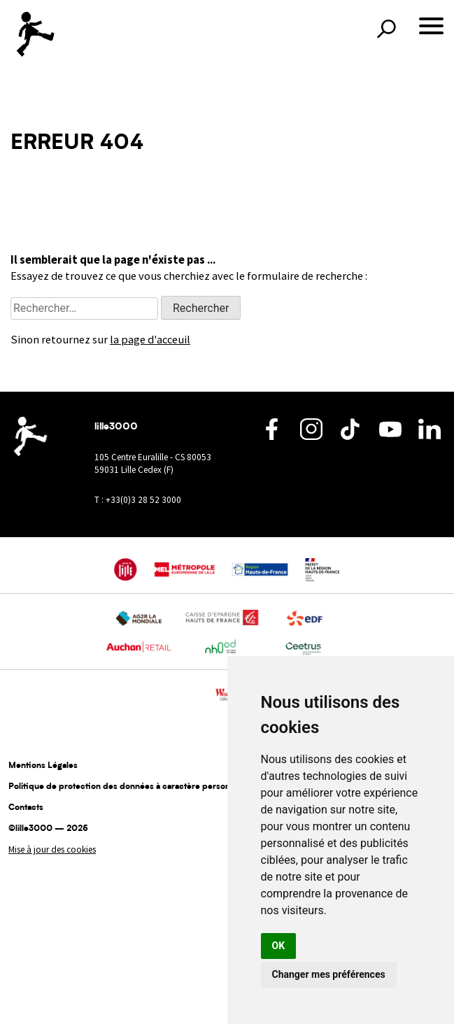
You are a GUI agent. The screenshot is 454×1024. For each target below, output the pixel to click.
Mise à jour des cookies (52, 849)
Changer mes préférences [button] (328, 974)
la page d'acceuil (150, 339)
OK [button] (278, 945)
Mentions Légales (43, 766)
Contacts (25, 808)
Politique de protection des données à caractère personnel (125, 787)
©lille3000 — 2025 (48, 829)
